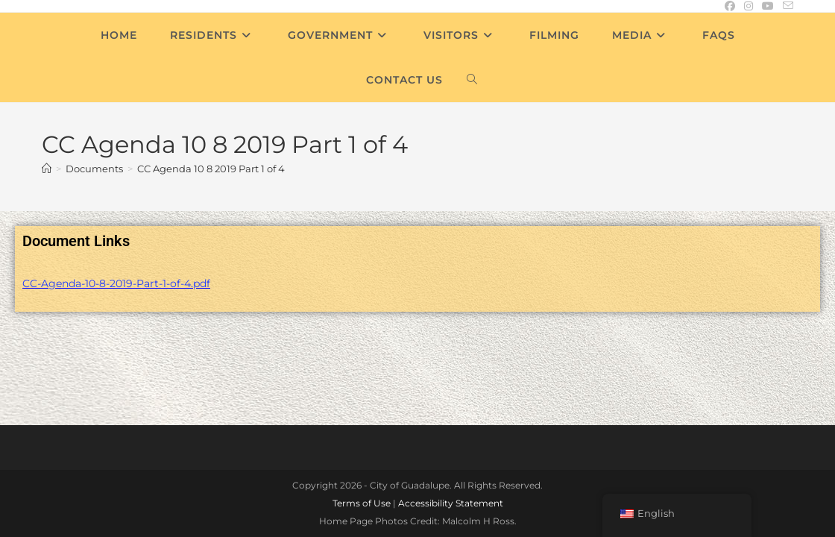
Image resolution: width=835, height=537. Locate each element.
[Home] (46, 169)
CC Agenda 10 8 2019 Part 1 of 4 (211, 169)
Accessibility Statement (450, 404)
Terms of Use (362, 404)
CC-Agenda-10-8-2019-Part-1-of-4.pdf (116, 283)
